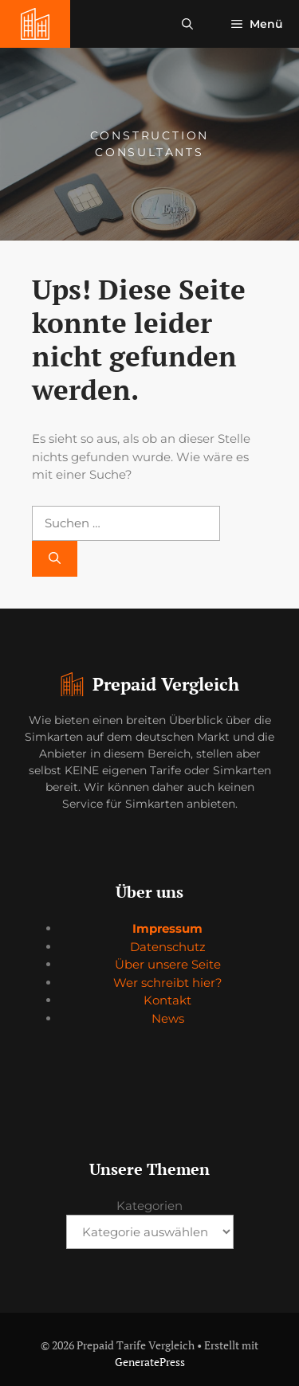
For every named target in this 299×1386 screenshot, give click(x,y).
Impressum (167, 928)
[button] (187, 24)
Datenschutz (168, 946)
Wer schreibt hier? (167, 982)
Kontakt (167, 1000)
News (167, 1018)
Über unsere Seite (168, 964)
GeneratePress (150, 1361)
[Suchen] (54, 559)
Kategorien (149, 1205)
